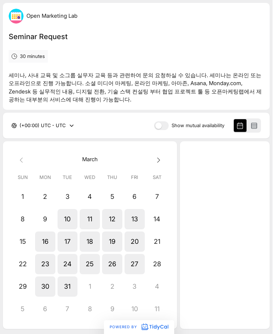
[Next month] (157, 159)
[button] (67, 219)
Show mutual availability (198, 125)
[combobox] (20, 125)
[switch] (161, 125)
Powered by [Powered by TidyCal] (139, 327)
